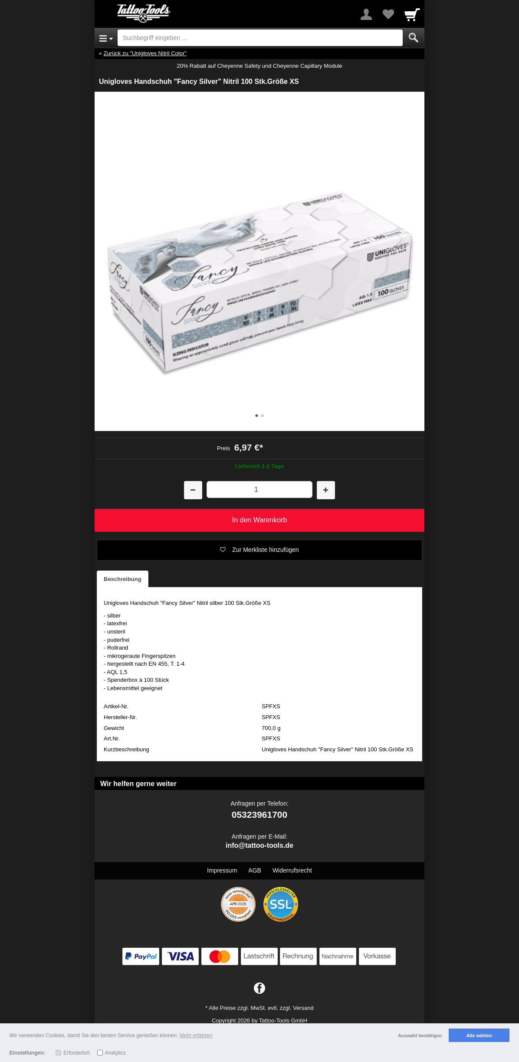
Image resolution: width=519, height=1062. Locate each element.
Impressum (222, 870)
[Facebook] (259, 988)
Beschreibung (122, 579)
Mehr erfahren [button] (196, 1035)
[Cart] (412, 14)
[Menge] (259, 489)
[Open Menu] (106, 38)
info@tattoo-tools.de (259, 845)
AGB (254, 870)
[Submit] (413, 37)
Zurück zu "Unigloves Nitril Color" (145, 53)
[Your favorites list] (388, 14)
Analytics (115, 1053)
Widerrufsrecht (292, 870)
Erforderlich (76, 1053)
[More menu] (366, 14)
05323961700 (259, 815)
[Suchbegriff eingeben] (260, 38)
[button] (259, 550)
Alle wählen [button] (479, 1035)
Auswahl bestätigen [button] (420, 1035)
